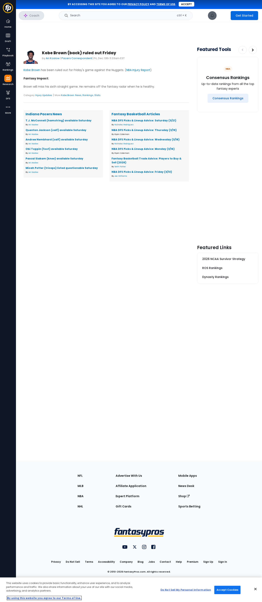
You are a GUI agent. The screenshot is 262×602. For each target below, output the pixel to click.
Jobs (151, 562)
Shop (184, 496)
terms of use (165, 4)
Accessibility (106, 562)
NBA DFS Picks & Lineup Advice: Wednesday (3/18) (146, 139)
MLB (81, 486)
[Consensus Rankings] (228, 98)
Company (126, 562)
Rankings (87, 95)
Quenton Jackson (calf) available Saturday (56, 130)
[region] (131, 589)
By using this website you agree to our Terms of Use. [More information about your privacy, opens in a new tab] (44, 598)
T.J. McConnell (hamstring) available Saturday (58, 120)
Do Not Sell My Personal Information (185, 590)
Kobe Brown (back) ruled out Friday (79, 53)
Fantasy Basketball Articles (136, 114)
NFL (80, 476)
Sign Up (208, 562)
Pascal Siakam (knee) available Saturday (54, 158)
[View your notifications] (212, 15)
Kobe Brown (32, 70)
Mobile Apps (187, 476)
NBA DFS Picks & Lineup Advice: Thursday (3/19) (144, 130)
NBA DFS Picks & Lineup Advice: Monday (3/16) (143, 149)
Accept (186, 4)
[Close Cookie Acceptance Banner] (255, 589)
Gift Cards (123, 506)
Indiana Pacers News (44, 114)
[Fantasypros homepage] (8, 10)
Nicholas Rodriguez (123, 124)
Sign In (222, 562)
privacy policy (138, 4)
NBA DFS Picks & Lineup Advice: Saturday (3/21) (144, 120)
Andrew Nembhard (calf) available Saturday (57, 139)
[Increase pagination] (253, 50)
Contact (165, 562)
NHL (80, 506)
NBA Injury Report (138, 70)
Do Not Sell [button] (73, 562)
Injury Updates (43, 95)
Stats (97, 95)
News (78, 95)
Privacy (56, 562)
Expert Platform (127, 496)
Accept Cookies (227, 590)
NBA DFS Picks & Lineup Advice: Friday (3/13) (142, 172)
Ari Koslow (53, 58)
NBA (81, 496)
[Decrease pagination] (242, 50)
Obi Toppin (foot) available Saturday (52, 149)
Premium (192, 562)
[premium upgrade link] (223, 15)
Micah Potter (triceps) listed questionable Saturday (62, 168)
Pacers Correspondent (76, 58)
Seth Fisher (120, 166)
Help (179, 562)
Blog (140, 562)
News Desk (186, 486)
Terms (89, 562)
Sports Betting (189, 506)
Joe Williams (120, 176)
